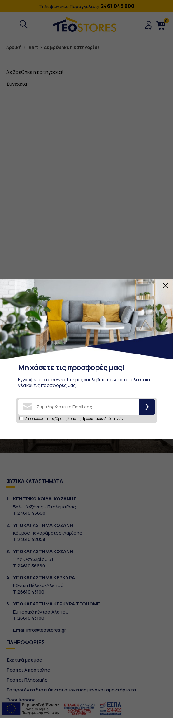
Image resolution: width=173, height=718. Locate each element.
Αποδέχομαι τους (74, 418)
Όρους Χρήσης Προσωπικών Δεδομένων (89, 418)
